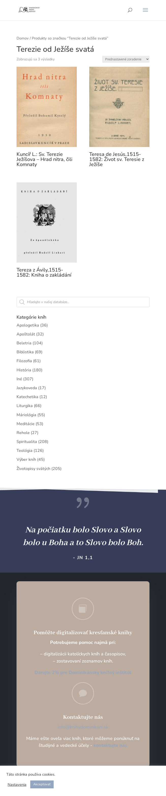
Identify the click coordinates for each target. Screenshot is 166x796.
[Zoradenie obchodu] (125, 59)
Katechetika (27, 397)
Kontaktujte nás (83, 717)
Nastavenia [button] (17, 784)
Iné (19, 379)
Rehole (23, 433)
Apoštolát (26, 334)
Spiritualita (27, 441)
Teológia (25, 450)
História (24, 370)
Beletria (24, 343)
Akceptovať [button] (42, 784)
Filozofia (24, 361)
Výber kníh (26, 459)
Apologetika (28, 325)
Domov (23, 38)
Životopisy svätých (33, 468)
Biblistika (25, 352)
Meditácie (26, 424)
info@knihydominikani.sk (83, 727)
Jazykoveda (27, 388)
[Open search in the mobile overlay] (83, 302)
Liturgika (25, 406)
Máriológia (26, 415)
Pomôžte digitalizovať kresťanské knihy (83, 632)
